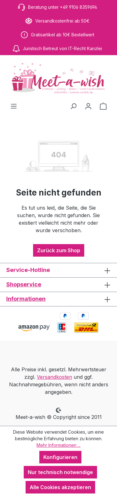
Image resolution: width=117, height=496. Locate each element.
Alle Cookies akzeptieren (60, 487)
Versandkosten (54, 377)
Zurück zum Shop (58, 250)
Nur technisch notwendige (60, 472)
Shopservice (23, 284)
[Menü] (13, 106)
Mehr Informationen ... (58, 445)
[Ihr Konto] (88, 106)
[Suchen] (73, 106)
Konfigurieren (60, 457)
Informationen (26, 298)
